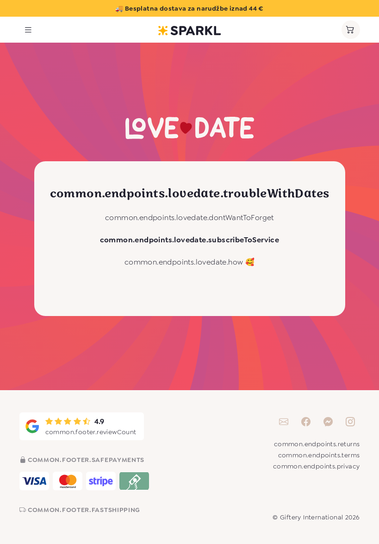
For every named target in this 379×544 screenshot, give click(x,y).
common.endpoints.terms (319, 455)
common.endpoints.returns (317, 444)
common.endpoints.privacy (316, 466)
